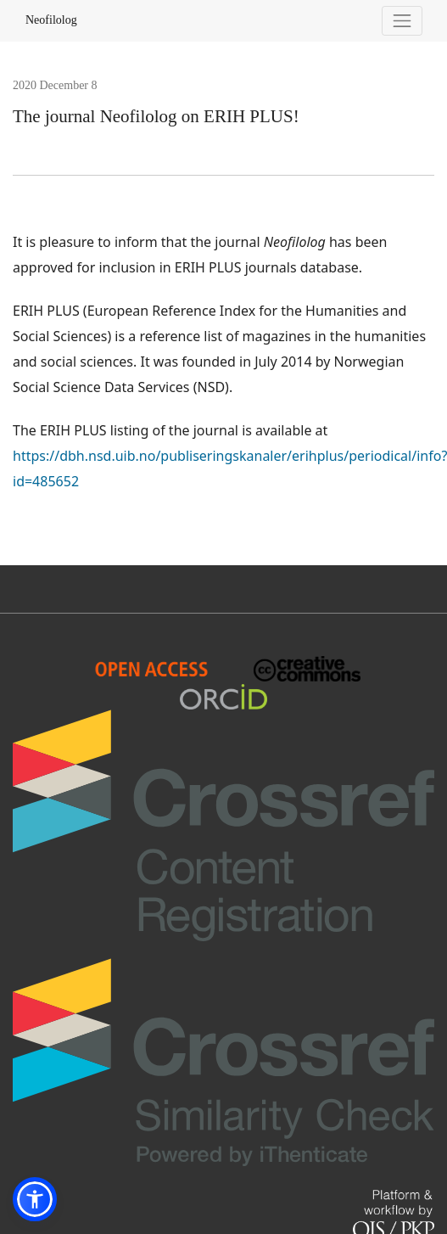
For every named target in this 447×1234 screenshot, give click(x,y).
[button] (35, 1199)
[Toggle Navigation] (402, 21)
